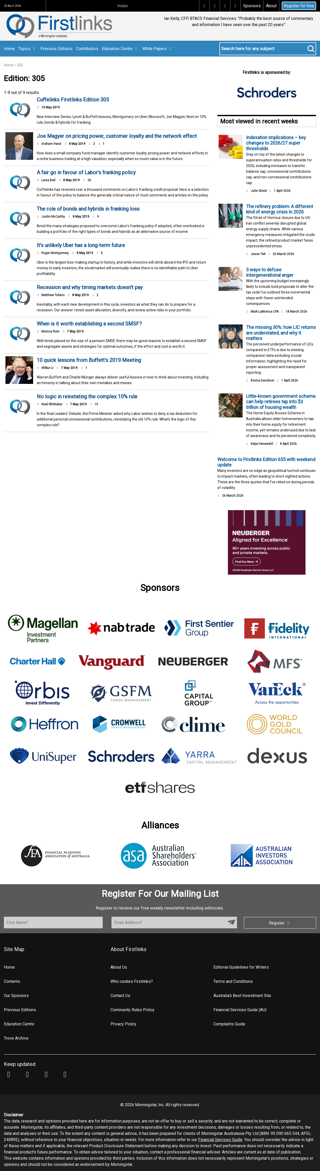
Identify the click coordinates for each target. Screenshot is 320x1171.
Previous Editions (56, 48)
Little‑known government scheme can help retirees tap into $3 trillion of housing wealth (281, 401)
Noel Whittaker (51, 404)
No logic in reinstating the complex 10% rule (87, 396)
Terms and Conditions (233, 981)
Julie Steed (259, 191)
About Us (118, 967)
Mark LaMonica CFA (265, 311)
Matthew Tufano (52, 295)
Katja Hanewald (262, 444)
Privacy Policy (123, 1024)
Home (9, 48)
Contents (12, 981)
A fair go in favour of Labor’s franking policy (86, 172)
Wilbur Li (47, 368)
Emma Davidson (262, 380)
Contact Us (120, 995)
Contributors (87, 48)
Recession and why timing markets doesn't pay (90, 287)
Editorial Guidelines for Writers (241, 967)
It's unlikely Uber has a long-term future (81, 245)
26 (87, 180)
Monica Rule (50, 331)
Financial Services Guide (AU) (239, 1009)
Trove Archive (16, 1038)
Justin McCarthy (53, 216)
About (271, 5)
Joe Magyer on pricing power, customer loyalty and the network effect (117, 136)
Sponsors (252, 5)
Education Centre (120, 48)
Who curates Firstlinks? (131, 981)
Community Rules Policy (132, 1009)
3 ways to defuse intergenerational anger (269, 272)
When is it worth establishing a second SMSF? (89, 324)
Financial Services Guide (220, 1139)
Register (280, 923)
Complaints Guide (229, 1024)
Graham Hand (51, 144)
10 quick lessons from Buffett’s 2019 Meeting (89, 360)
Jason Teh (258, 254)
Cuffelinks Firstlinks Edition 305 (73, 100)
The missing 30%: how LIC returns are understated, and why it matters (281, 333)
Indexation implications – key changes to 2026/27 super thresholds (276, 143)
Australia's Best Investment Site (242, 995)
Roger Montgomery (55, 253)
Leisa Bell (48, 180)
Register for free (299, 5)
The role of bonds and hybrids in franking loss (88, 209)
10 (94, 404)
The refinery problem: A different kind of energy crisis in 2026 (279, 209)
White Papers (157, 48)
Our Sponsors (16, 995)
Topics (27, 48)
